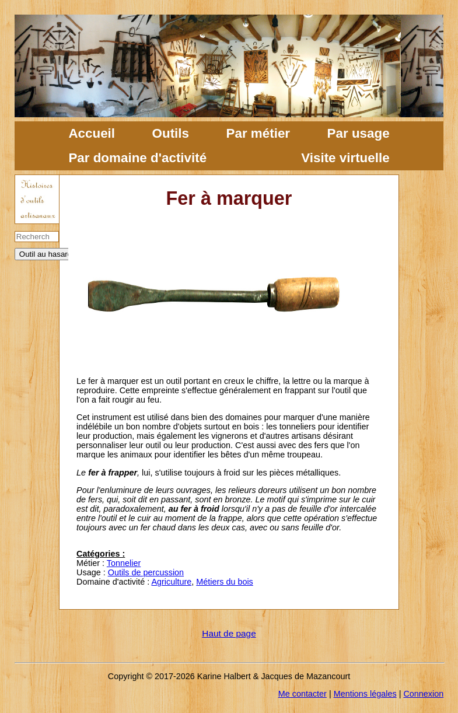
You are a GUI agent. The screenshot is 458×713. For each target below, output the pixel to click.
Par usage (358, 133)
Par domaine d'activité (137, 158)
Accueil (91, 133)
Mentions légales (365, 693)
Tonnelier (124, 563)
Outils (170, 133)
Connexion (423, 693)
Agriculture (171, 581)
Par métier (258, 133)
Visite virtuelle (345, 158)
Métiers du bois (224, 581)
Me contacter (302, 693)
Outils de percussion (146, 572)
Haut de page (229, 633)
